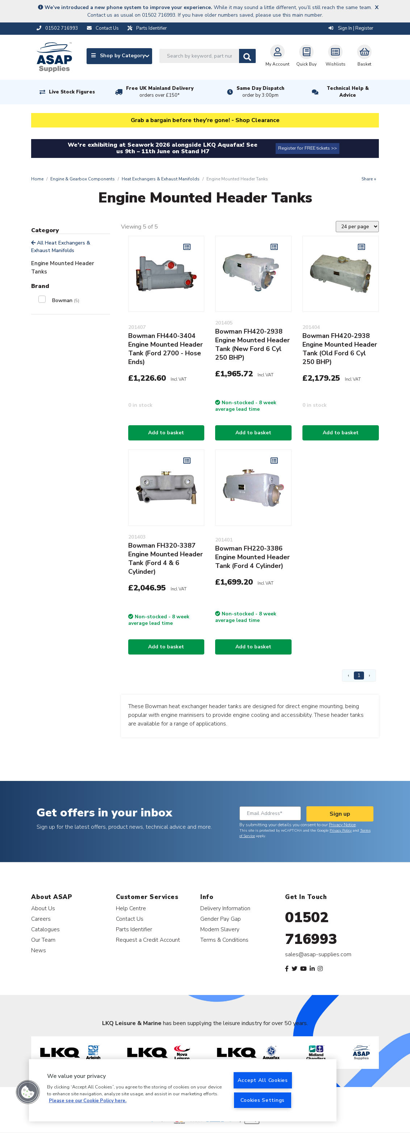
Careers (41, 919)
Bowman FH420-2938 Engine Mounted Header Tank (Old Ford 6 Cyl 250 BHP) (339, 348)
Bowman (65, 300)
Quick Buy (306, 56)
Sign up (340, 814)
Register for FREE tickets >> (307, 148)
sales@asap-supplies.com (318, 954)
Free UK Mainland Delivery (159, 92)
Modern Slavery (219, 929)
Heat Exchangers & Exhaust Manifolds (161, 179)
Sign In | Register (351, 28)
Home (37, 179)
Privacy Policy (341, 830)
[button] (27, 1092)
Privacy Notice (342, 825)
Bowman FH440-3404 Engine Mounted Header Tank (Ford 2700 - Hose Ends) (165, 348)
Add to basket (166, 432)
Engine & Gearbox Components (82, 179)
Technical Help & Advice (348, 92)
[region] (182, 1090)
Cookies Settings (262, 1100)
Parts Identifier (134, 929)
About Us (43, 908)
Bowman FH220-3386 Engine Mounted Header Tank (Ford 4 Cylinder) (252, 557)
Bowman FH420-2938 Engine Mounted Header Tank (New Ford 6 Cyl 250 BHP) (252, 344)
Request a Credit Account (148, 940)
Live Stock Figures (72, 92)
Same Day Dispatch (260, 92)
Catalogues (45, 929)
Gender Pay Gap (220, 919)
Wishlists (336, 56)
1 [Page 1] (358, 675)
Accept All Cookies (263, 1080)
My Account (277, 56)
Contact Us (129, 919)
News (38, 950)
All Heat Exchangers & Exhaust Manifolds (60, 246)
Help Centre (131, 908)
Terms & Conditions (224, 940)
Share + (368, 179)
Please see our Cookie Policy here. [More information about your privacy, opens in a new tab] (87, 1101)
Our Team (43, 940)
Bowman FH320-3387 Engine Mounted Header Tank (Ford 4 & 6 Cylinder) (165, 558)
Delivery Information (225, 908)
